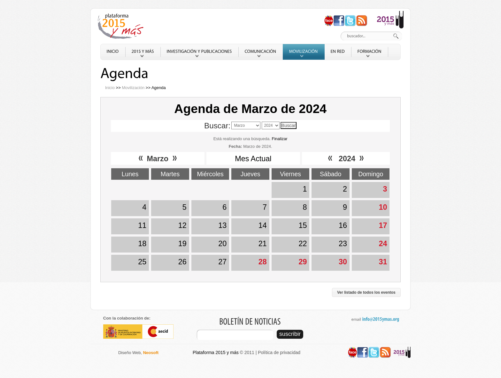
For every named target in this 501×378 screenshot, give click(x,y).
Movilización (133, 87)
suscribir (290, 334)
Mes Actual (253, 159)
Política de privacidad (279, 352)
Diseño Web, (138, 352)
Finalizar (279, 138)
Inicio (110, 87)
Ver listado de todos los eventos (366, 292)
